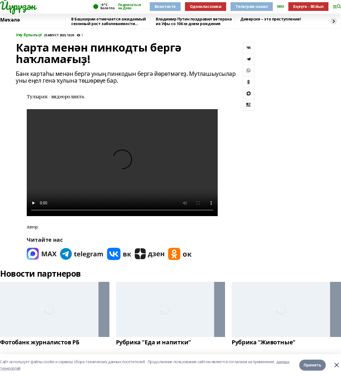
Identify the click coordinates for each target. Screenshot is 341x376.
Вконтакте (165, 6)
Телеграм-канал (251, 6)
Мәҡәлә (10, 20)
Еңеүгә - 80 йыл (308, 6)
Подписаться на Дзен (129, 6)
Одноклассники (206, 6)
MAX (280, 6)
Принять (312, 365)
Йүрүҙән (17, 5)
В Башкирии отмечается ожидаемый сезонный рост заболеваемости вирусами (108, 21)
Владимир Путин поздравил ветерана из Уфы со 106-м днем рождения (194, 21)
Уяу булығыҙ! (29, 35)
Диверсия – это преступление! (270, 19)
